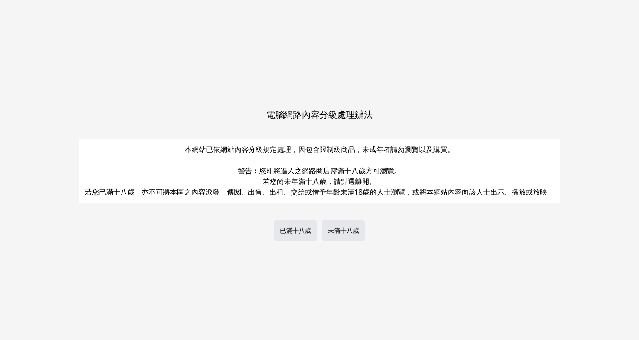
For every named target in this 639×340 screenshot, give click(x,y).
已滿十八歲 (295, 230)
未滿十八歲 (343, 230)
